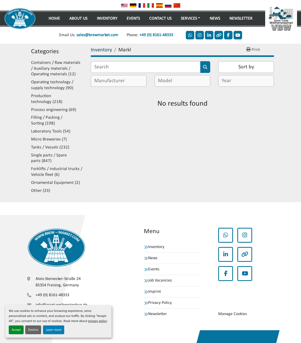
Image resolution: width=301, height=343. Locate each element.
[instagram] (199, 35)
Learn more (53, 330)
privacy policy (97, 321)
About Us (78, 18)
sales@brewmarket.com (97, 35)
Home (54, 18)
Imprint (154, 292)
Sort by (246, 67)
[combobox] (119, 81)
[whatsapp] (190, 35)
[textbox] (111, 81)
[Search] (145, 67)
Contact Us (160, 18)
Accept (16, 330)
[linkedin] (209, 35)
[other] (218, 35)
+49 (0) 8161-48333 (156, 35)
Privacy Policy (160, 303)
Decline (33, 330)
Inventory (107, 18)
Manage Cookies (232, 314)
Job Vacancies (160, 280)
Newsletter (240, 18)
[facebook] (228, 35)
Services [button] (189, 18)
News (215, 18)
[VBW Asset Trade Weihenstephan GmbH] (56, 248)
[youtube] (238, 35)
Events (133, 18)
